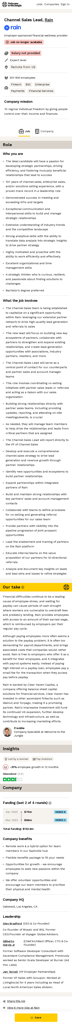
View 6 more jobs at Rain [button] (21, 1007)
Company (44, 131)
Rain (49, 20)
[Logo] (12, 4)
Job (24, 131)
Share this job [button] (14, 1001)
